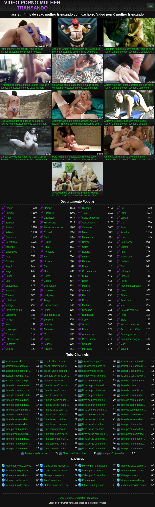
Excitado (48, 232)
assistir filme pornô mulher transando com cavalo (18, 370)
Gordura (86, 344)
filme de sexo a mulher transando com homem (18, 409)
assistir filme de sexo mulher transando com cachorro (57, 361)
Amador (124, 232)
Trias (8, 217)
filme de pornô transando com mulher (133, 404)
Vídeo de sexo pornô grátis (133, 465)
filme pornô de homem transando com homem (57, 443)
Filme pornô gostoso (93, 485)
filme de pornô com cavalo (133, 385)
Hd (45, 256)
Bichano (86, 208)
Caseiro (9, 261)
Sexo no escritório (130, 329)
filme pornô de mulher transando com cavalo (95, 448)
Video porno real (129, 475)
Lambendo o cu (52, 314)
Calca (85, 247)
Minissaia (87, 348)
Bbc (46, 266)
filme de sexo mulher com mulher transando (57, 414)
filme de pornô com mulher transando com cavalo (57, 390)
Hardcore (49, 213)
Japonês (10, 247)
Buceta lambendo (53, 227)
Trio (122, 237)
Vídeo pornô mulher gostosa (133, 480)
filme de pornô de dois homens (133, 390)
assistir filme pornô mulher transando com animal (133, 366)
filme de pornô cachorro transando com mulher (57, 385)
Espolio (124, 217)
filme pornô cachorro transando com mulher (95, 429)
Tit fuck (9, 319)
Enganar (48, 329)
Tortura (9, 334)
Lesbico (124, 261)
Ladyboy (48, 295)
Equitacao (49, 217)
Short (47, 339)
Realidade (125, 300)
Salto (85, 319)
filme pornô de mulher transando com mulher (37, 453)
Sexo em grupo (13, 310)
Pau (122, 251)
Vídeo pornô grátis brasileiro (18, 470)
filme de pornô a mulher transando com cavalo (18, 385)
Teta (84, 213)
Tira (122, 266)
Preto (8, 256)
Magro (8, 271)
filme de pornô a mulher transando (133, 380)
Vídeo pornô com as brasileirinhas (95, 470)
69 (45, 334)
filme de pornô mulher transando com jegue (57, 404)
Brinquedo (11, 237)
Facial (123, 280)
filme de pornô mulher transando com (57, 400)
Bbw (7, 324)
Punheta (86, 290)
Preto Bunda (89, 339)
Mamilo (86, 285)
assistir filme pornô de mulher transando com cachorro (18, 366)
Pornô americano (53, 480)
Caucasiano (11, 285)
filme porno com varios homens (133, 434)
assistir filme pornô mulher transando (95, 366)
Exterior (86, 261)
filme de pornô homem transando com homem (95, 395)
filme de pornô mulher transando (18, 400)
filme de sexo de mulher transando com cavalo (95, 409)
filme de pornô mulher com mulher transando (133, 395)
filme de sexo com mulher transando (57, 409)
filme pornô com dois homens (133, 429)
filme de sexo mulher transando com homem (95, 419)
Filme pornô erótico (54, 475)
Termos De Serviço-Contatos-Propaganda (77, 498)
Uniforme (10, 344)
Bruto (123, 319)
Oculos (9, 348)
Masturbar (87, 237)
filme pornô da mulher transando (18, 438)
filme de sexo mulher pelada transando (133, 414)
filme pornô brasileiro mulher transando (18, 429)
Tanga (47, 300)
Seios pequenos (90, 217)
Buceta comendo (129, 324)
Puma (85, 329)
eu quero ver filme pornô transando (95, 375)
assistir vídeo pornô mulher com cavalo (95, 370)
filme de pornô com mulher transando (18, 390)
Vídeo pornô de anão (93, 475)
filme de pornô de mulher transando (18, 395)
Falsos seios (12, 339)
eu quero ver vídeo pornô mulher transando (18, 380)
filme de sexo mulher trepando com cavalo (18, 424)
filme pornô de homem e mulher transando (133, 438)
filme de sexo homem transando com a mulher (133, 409)
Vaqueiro (87, 227)
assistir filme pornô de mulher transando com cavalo (57, 366)
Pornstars (49, 251)
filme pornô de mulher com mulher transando (95, 443)
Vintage (9, 305)
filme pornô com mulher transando (18, 434)
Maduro (86, 305)
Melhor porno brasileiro (94, 465)
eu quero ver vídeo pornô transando (57, 380)
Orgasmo (87, 310)
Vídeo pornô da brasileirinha (133, 470)
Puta (46, 247)
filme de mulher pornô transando (95, 380)
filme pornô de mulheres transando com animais (114, 453)
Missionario (50, 222)
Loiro (123, 213)
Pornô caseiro (89, 480)
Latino (47, 310)
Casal (8, 276)
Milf (122, 222)
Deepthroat (11, 242)
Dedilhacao (126, 242)
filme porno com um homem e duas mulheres (95, 434)
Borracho (10, 227)
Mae (46, 271)
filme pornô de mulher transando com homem (133, 448)
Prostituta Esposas (130, 285)
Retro (123, 314)
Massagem (11, 329)
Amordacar (88, 334)
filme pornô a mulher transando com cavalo (133, 424)
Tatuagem (125, 271)
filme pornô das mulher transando (57, 438)
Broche (9, 208)
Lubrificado (11, 300)
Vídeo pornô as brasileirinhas (57, 470)
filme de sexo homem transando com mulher (18, 414)
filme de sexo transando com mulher (57, 424)
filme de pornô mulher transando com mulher (95, 404)
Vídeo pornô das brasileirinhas (18, 485)
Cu (122, 208)
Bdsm (85, 280)
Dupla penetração (130, 339)
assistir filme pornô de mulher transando (133, 361)
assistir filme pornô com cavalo (95, 361)
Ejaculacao (11, 251)
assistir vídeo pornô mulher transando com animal (133, 370)
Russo (85, 300)
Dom (123, 290)
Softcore (48, 319)
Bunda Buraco (51, 305)
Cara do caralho (129, 310)
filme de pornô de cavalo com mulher (95, 390)
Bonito (123, 227)
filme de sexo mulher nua (95, 414)
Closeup (124, 276)
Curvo (85, 276)
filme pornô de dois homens (95, 438)
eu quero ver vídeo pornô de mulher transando (133, 375)
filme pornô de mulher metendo (133, 443)
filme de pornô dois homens (57, 395)
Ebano (124, 295)
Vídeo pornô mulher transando (32, 5)
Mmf (122, 305)
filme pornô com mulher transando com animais (57, 434)
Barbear (9, 222)
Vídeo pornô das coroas (18, 465)
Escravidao (50, 285)
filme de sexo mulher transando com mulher (133, 419)
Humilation (88, 314)
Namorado (126, 256)
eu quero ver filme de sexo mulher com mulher (57, 375)
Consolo (48, 290)
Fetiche (48, 344)
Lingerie (48, 261)
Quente (124, 247)
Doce (85, 266)
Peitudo (9, 213)
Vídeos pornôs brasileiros (18, 480)
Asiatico (9, 232)
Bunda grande (128, 334)
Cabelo (47, 280)
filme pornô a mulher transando (95, 424)
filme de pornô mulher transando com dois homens (133, 400)
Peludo (47, 242)
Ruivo (47, 276)
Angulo (9, 266)
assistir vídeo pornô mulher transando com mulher (18, 375)
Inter (84, 256)
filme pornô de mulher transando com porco (76, 453)
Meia (84, 232)
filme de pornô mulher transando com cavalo (95, 400)
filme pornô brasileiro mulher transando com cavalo (57, 429)
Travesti (9, 295)
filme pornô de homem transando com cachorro (18, 443)
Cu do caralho (89, 271)
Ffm (84, 295)
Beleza (86, 242)
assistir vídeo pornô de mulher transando (57, 370)
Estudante (10, 314)
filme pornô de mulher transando (57, 448)
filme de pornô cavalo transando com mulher (95, 385)
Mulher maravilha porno (133, 485)
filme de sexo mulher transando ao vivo (18, 419)
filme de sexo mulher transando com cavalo (57, 419)
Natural (86, 251)
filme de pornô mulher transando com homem (18, 404)
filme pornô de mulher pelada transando (18, 448)
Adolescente (88, 222)
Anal (46, 237)
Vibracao (10, 290)
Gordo (85, 324)
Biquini (124, 348)
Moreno (48, 208)
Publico (48, 348)
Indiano (48, 324)
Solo (7, 280)
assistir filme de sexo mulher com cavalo (18, 361)
